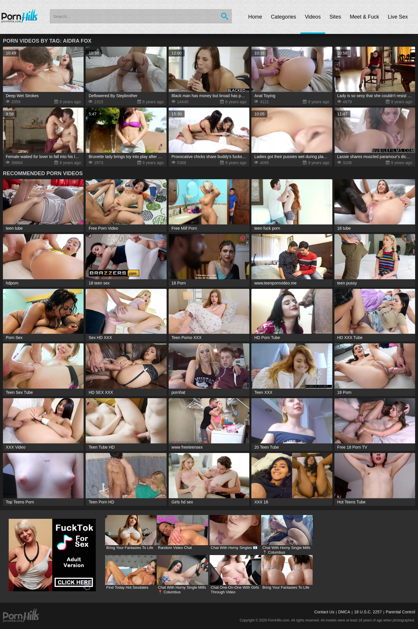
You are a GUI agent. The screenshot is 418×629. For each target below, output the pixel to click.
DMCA (344, 612)
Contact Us (324, 612)
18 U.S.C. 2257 (368, 612)
